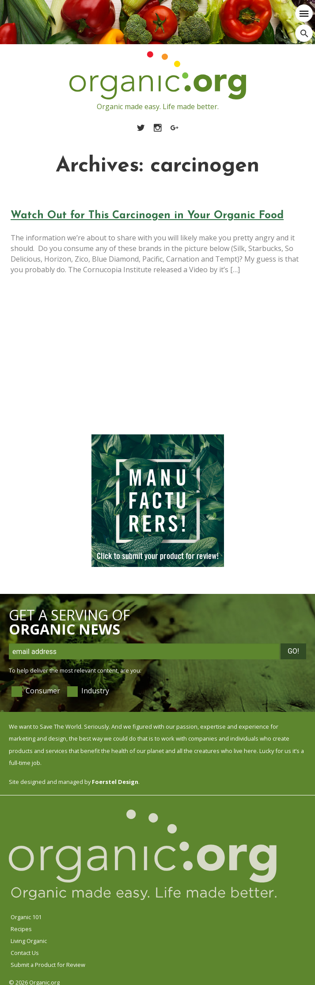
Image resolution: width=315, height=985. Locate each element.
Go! (293, 651)
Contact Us (25, 953)
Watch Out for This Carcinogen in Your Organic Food (147, 215)
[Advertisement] (155, 362)
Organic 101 (26, 917)
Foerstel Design (115, 782)
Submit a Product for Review (48, 965)
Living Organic (29, 941)
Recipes (21, 929)
